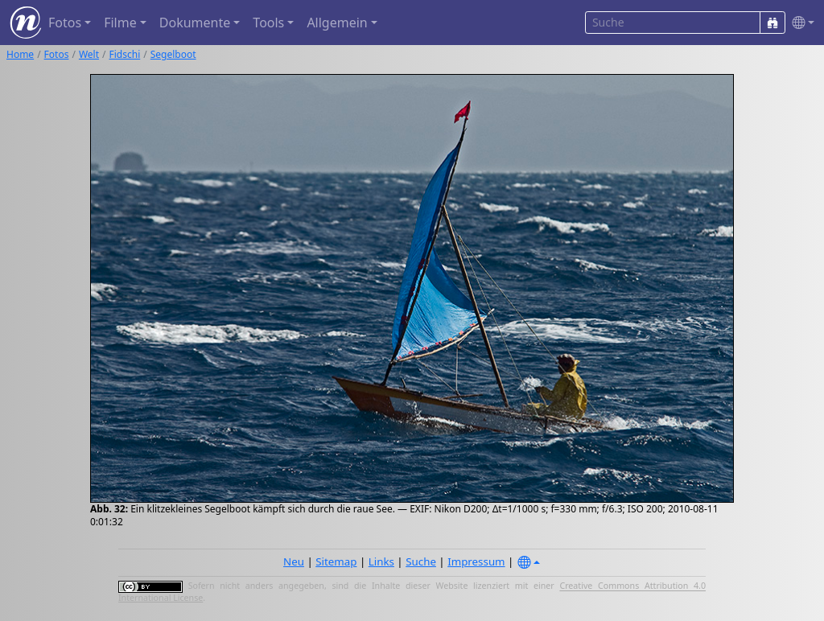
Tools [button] (268, 22)
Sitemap (335, 561)
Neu (293, 561)
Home (20, 54)
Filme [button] (120, 22)
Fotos (56, 54)
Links (381, 561)
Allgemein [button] (337, 22)
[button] (799, 23)
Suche (421, 561)
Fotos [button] (64, 22)
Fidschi (125, 54)
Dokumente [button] (194, 22)
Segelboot (173, 54)
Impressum (476, 561)
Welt (89, 54)
